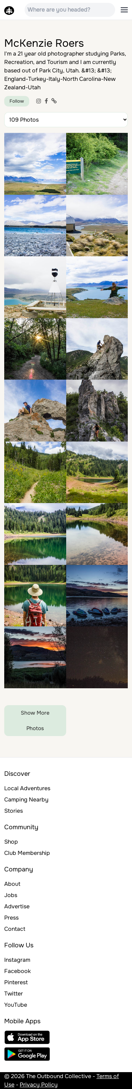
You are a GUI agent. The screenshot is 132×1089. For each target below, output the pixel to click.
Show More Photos (35, 720)
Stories (13, 810)
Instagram (17, 960)
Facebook (17, 971)
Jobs (10, 895)
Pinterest (16, 982)
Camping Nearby (26, 799)
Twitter (13, 993)
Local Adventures (27, 788)
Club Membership (27, 853)
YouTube (15, 1005)
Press (11, 917)
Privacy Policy (39, 1084)
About (12, 884)
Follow (17, 101)
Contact (14, 929)
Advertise (17, 906)
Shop (11, 841)
